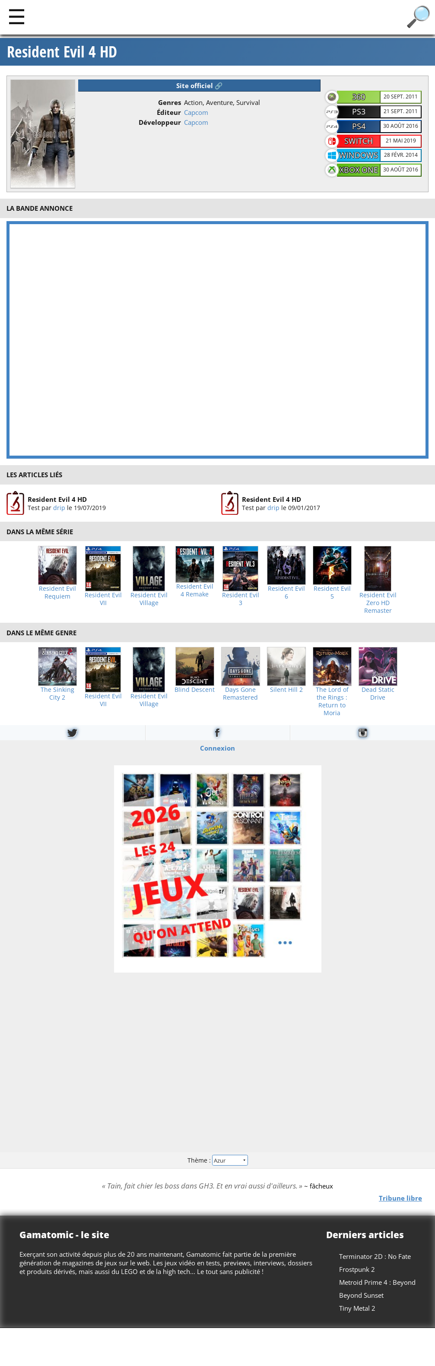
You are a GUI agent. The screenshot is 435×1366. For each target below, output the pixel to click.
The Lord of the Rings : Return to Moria (332, 701)
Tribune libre (400, 1198)
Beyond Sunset (361, 1295)
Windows (358, 155)
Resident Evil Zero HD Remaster (378, 603)
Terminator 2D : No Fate (375, 1256)
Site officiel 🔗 (199, 85)
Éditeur (169, 112)
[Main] (16, 16)
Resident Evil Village (149, 599)
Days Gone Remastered (240, 693)
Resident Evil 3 (240, 599)
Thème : (217, 1160)
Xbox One (359, 170)
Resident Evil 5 (332, 592)
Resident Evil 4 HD (62, 52)
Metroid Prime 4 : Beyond (377, 1282)
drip (59, 507)
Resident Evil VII (103, 599)
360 (358, 97)
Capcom (196, 112)
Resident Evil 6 (286, 592)
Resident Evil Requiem (57, 592)
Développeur (160, 122)
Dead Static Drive (378, 693)
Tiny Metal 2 (357, 1308)
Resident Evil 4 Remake (194, 590)
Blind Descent (195, 690)
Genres (169, 102)
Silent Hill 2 (286, 690)
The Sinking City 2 (57, 693)
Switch (358, 141)
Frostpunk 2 (357, 1269)
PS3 (358, 111)
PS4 (358, 126)
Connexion (217, 748)
